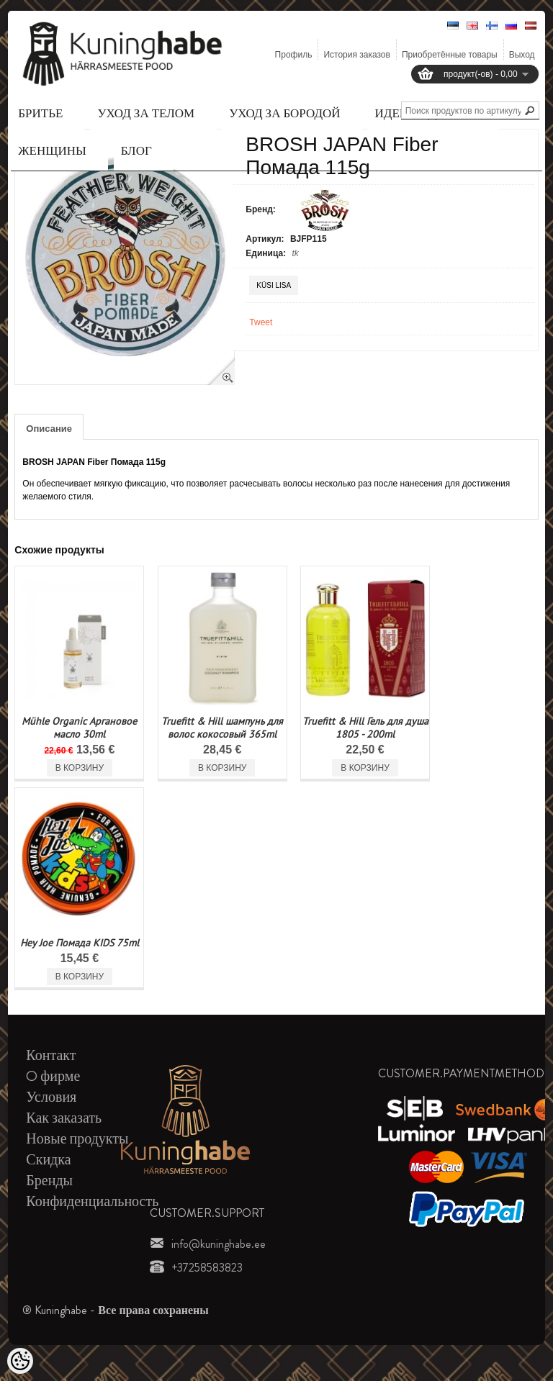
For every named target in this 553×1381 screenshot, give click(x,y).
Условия (51, 1097)
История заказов (356, 55)
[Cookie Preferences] (20, 1361)
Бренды (49, 1180)
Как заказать (64, 1118)
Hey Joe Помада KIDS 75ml (79, 942)
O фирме (53, 1076)
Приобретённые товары (450, 55)
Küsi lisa (273, 285)
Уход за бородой (284, 113)
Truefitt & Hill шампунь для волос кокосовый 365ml (222, 728)
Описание (49, 428)
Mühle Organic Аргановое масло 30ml (79, 728)
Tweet (260, 322)
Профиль (294, 55)
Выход (522, 55)
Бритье (40, 113)
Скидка (48, 1159)
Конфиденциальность (92, 1201)
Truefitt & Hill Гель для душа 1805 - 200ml (365, 728)
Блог (136, 150)
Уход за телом (145, 113)
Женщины (52, 150)
